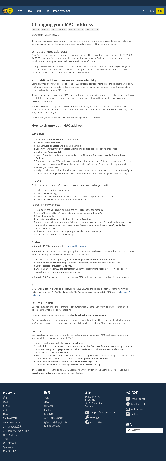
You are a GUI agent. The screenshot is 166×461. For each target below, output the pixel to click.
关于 (5, 397)
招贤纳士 (9, 451)
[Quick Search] (144, 11)
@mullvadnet (135, 399)
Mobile (72, 29)
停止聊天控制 (10, 443)
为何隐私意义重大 (12, 426)
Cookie (47, 410)
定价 (39, 10)
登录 (152, 10)
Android (62, 29)
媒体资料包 (9, 447)
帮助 (5, 401)
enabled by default (77, 246)
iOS (97, 29)
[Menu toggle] (10, 11)
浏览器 (30, 10)
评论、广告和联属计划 (55, 422)
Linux (54, 29)
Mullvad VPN (10, 418)
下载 (47, 10)
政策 (46, 397)
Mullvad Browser (12, 422)
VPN (20, 10)
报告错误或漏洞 (52, 426)
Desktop (89, 29)
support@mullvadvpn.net (101, 412)
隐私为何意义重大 (61, 10)
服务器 (6, 405)
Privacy (36, 29)
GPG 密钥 (92, 417)
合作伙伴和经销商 (53, 418)
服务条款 (48, 414)
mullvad (132, 414)
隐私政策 (48, 405)
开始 (160, 10)
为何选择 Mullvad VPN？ (16, 430)
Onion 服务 (93, 422)
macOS (80, 29)
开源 (46, 401)
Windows (45, 29)
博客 (5, 414)
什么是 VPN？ (10, 434)
